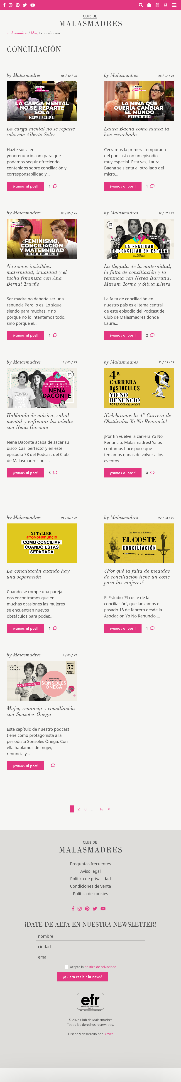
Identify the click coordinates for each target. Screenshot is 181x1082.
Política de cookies (90, 893)
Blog (34, 32)
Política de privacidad (90, 878)
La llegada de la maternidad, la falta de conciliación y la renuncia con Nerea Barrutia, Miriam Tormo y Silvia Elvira (138, 275)
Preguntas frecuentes (90, 863)
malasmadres (17, 32)
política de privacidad (100, 967)
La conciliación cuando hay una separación (38, 573)
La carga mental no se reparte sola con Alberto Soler (41, 131)
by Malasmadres (24, 75)
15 (101, 809)
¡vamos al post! (25, 186)
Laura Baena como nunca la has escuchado (136, 131)
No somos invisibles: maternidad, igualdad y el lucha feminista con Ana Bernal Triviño (37, 275)
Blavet (108, 1034)
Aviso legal (90, 871)
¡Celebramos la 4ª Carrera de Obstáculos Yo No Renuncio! (137, 418)
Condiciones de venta (90, 886)
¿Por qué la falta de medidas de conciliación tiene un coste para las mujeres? (137, 576)
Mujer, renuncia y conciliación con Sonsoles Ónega (41, 711)
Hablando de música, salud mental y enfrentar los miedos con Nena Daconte (40, 421)
